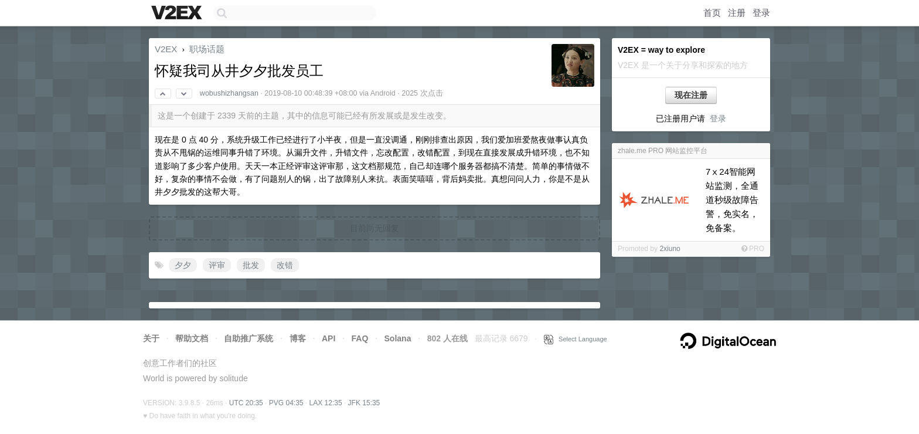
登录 (761, 13)
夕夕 (183, 265)
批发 (251, 265)
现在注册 (691, 95)
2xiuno (669, 249)
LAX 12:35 (325, 403)
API (328, 338)
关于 (151, 338)
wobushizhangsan (229, 93)
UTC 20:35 (246, 403)
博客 (298, 338)
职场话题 (206, 49)
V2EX (166, 49)
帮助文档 (191, 338)
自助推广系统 (248, 338)
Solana (397, 338)
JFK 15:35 (364, 403)
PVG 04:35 (286, 403)
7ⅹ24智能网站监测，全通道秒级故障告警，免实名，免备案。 (732, 200)
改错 (285, 265)
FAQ (360, 338)
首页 (712, 13)
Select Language (575, 339)
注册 (737, 13)
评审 (217, 265)
